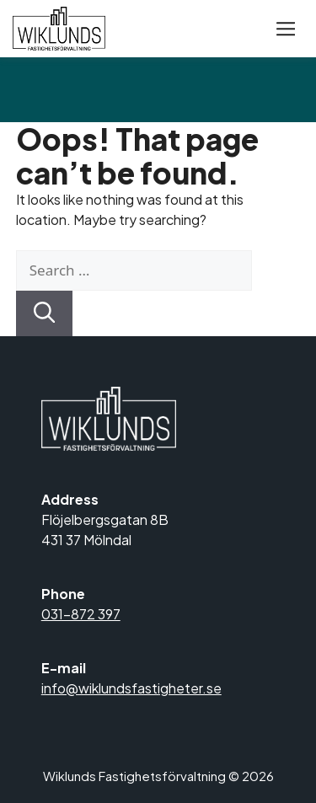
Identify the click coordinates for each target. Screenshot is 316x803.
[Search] (44, 313)
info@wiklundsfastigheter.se (131, 688)
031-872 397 (81, 614)
